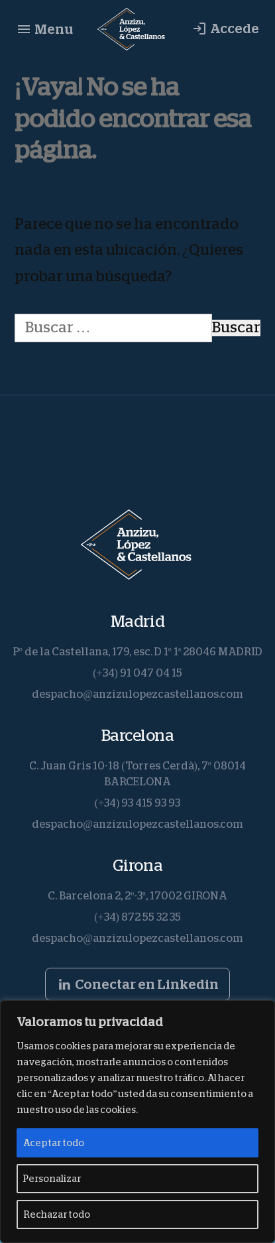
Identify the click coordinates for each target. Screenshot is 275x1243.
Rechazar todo (56, 1214)
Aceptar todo (53, 1142)
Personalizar (52, 1178)
